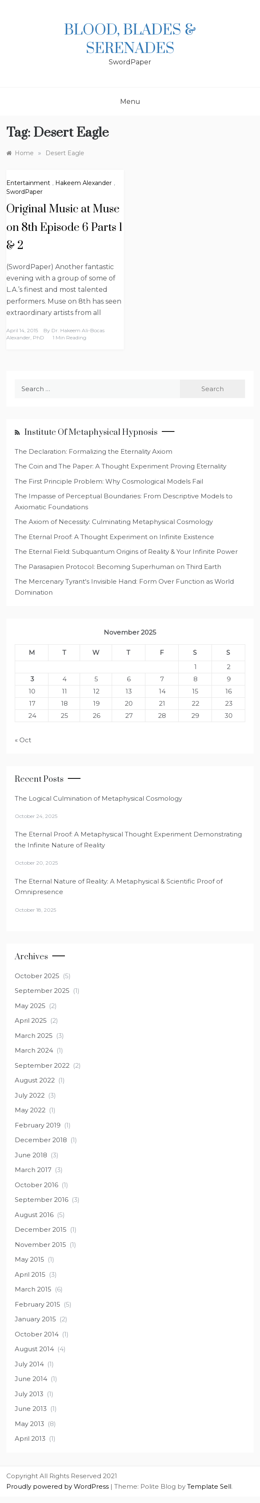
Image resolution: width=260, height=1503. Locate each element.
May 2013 (29, 1424)
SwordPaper (24, 192)
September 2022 (42, 1065)
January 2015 (35, 1319)
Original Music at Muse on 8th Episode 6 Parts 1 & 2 (64, 227)
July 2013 (29, 1394)
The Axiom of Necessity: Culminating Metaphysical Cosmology (114, 522)
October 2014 (37, 1334)
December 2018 (41, 1140)
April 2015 (30, 1274)
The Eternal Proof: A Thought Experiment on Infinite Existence (114, 537)
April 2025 (31, 1020)
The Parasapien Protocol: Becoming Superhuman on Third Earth (118, 567)
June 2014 (31, 1379)
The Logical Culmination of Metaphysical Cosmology (98, 798)
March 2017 (33, 1170)
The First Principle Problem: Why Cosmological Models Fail (109, 481)
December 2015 (41, 1229)
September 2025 (42, 991)
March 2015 (33, 1289)
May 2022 (30, 1110)
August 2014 (34, 1349)
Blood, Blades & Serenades (130, 39)
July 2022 (30, 1095)
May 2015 (29, 1259)
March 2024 (34, 1050)
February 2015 (37, 1304)
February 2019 (38, 1125)
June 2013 (31, 1409)
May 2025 (30, 1006)
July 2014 (29, 1364)
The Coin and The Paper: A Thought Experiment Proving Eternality (120, 466)
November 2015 (40, 1245)
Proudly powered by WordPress (58, 1486)
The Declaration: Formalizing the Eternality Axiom (93, 451)
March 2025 (34, 1036)
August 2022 (35, 1080)
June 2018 (31, 1155)
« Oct (23, 740)
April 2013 (30, 1438)
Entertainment (28, 183)
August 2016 (34, 1215)
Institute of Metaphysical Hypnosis (91, 432)
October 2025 (37, 976)
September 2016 (41, 1200)
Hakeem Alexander (83, 183)
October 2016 (36, 1185)
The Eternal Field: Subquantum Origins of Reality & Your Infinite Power (126, 552)
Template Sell (209, 1486)
